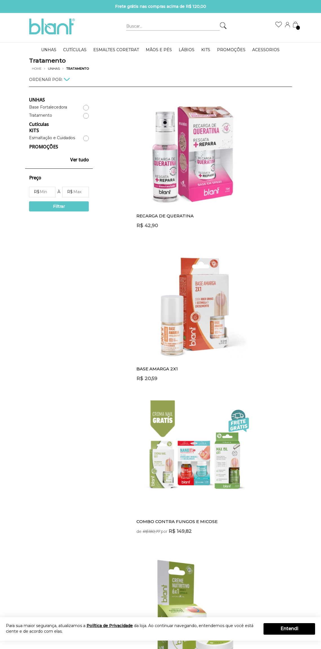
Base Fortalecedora (48, 107)
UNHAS (48, 49)
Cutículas (75, 49)
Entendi (289, 628)
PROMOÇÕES (231, 49)
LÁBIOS (186, 49)
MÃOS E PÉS (159, 49)
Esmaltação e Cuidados (52, 138)
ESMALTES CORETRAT (116, 49)
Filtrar (59, 206)
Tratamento (40, 115)
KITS (205, 49)
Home (36, 68)
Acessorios (266, 49)
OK (233, 525)
